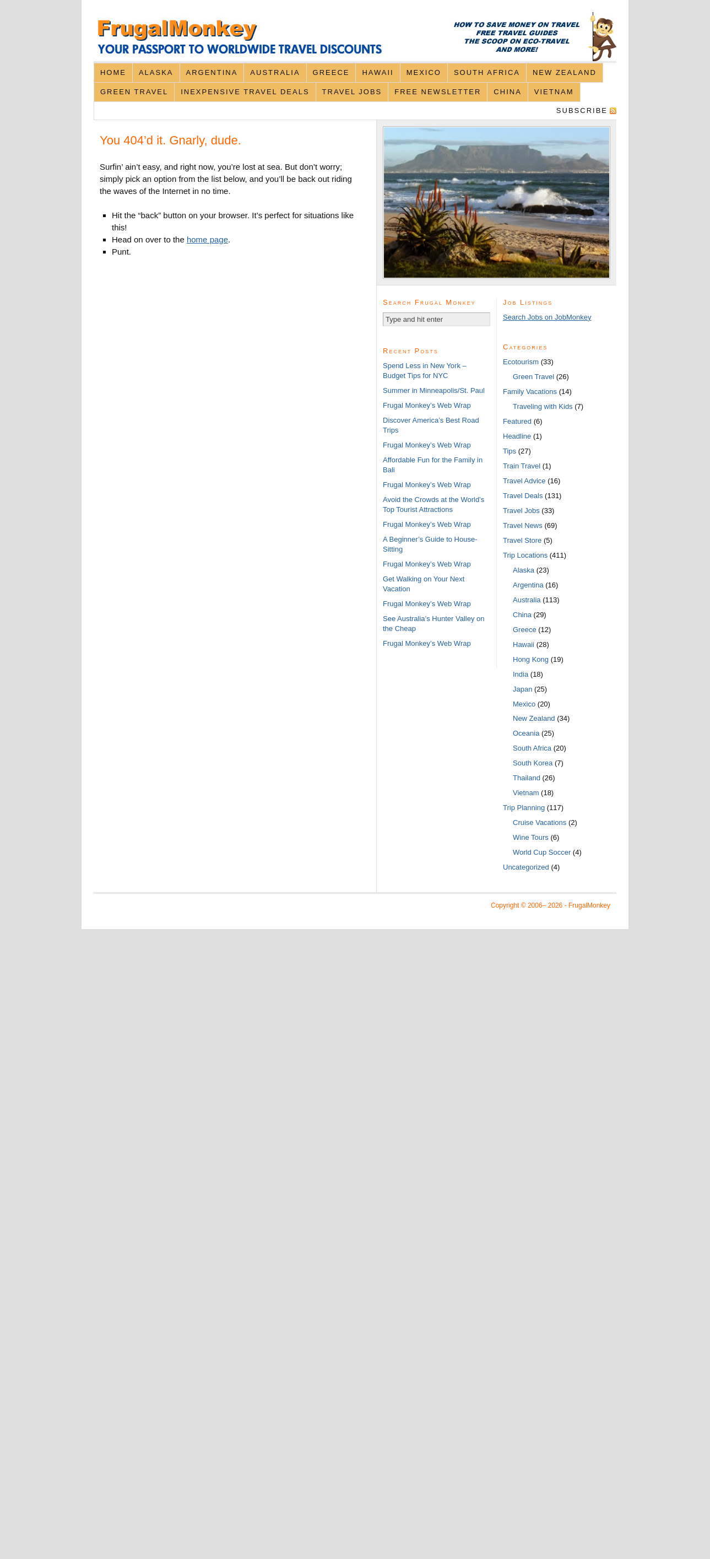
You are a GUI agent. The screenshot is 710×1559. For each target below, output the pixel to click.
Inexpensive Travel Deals (245, 92)
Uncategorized (526, 867)
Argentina (212, 72)
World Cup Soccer (542, 852)
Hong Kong (531, 659)
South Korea (532, 763)
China (507, 92)
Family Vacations (530, 391)
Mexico (424, 72)
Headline (517, 436)
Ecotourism (521, 362)
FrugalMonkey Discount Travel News (355, 36)
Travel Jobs (352, 92)
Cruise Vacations (539, 822)
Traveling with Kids (543, 406)
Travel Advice (524, 481)
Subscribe (582, 110)
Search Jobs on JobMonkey (547, 317)
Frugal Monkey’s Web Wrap (427, 405)
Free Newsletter (437, 92)
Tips (509, 451)
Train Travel (521, 466)
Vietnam (554, 92)
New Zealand (565, 72)
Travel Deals (523, 496)
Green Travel (134, 92)
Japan (522, 689)
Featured (517, 421)
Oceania (526, 733)
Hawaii (377, 72)
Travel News (523, 525)
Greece (331, 72)
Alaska (156, 72)
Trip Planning (524, 807)
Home (113, 72)
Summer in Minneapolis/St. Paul (434, 390)
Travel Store (522, 540)
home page (207, 239)
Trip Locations (525, 555)
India (520, 674)
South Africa (487, 72)
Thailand (526, 778)
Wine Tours (531, 837)
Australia (275, 72)
